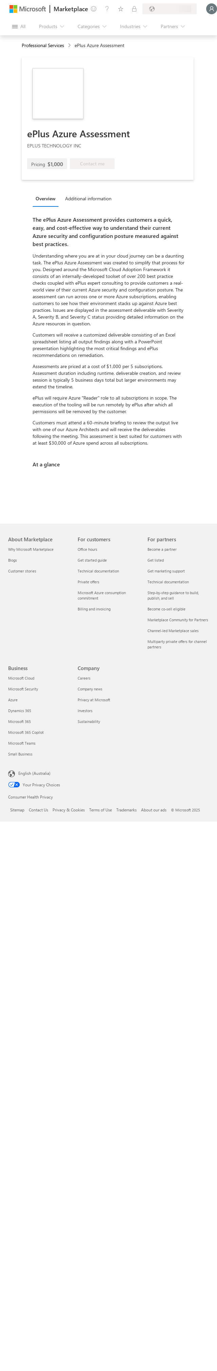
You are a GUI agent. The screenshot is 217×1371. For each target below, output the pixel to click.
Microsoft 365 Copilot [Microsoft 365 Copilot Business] (26, 732)
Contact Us (38, 809)
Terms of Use (100, 809)
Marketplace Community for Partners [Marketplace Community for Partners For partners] (177, 619)
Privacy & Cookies (69, 809)
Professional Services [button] (43, 45)
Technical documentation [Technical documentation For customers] (98, 570)
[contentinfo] (70, 45)
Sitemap (17, 809)
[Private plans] (134, 9)
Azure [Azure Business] (13, 699)
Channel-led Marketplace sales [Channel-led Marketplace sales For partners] (173, 630)
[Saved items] (120, 9)
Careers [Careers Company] (84, 678)
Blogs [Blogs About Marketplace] (12, 560)
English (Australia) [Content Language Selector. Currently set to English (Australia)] (34, 773)
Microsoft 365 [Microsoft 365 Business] (19, 721)
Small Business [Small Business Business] (20, 754)
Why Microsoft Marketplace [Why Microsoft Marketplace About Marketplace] (31, 549)
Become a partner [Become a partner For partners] (162, 549)
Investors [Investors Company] (85, 710)
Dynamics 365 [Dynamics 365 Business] (19, 710)
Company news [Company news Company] (90, 688)
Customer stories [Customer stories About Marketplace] (22, 570)
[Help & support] (107, 9)
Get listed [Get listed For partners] (155, 560)
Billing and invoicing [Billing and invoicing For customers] (94, 608)
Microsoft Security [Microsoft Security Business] (23, 688)
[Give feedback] (93, 9)
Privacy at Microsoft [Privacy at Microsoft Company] (94, 699)
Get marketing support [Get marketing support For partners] (166, 570)
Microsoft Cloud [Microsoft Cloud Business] (21, 678)
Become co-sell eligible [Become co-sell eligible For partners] (166, 608)
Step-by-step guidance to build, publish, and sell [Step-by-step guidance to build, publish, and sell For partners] (173, 595)
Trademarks (126, 809)
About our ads (153, 809)
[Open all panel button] (18, 26)
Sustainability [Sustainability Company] (89, 721)
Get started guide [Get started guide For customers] (92, 560)
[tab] (47, 198)
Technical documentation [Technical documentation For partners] (168, 581)
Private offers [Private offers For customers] (88, 581)
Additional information (88, 198)
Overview (46, 198)
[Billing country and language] (169, 8)
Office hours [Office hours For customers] (87, 549)
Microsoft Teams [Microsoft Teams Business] (22, 743)
